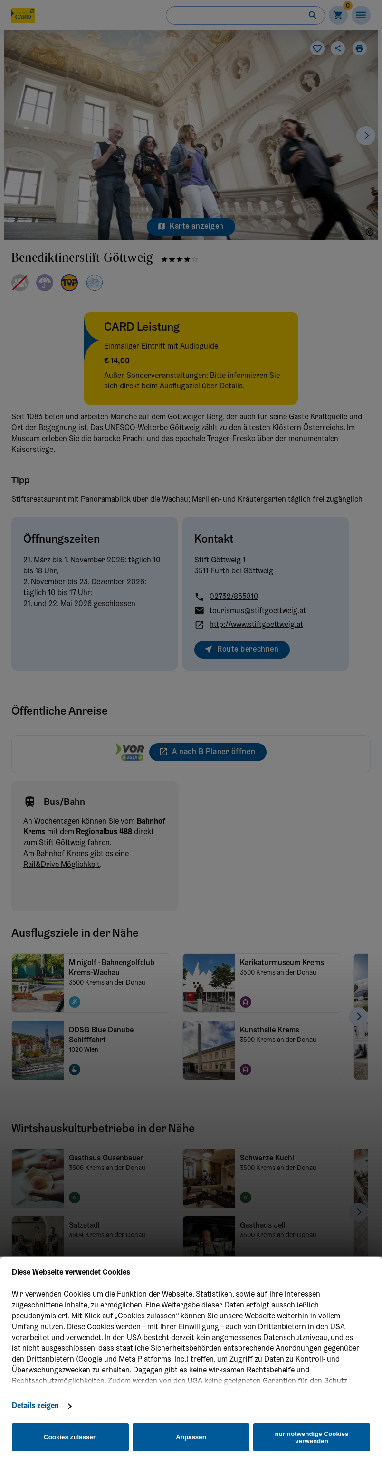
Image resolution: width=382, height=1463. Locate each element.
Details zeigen (35, 1406)
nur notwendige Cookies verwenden (312, 1437)
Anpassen (191, 1437)
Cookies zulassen (70, 1437)
